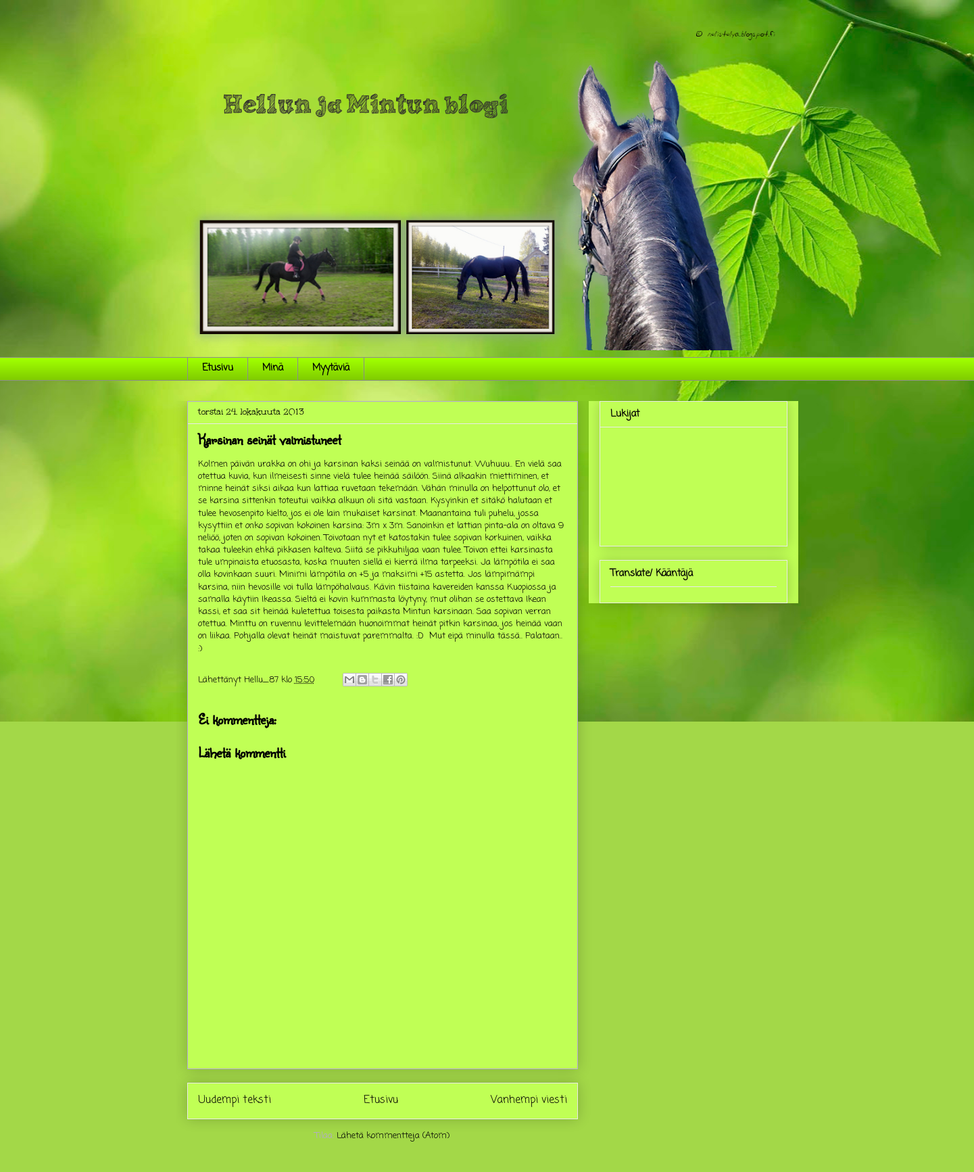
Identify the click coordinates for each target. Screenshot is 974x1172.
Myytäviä (330, 368)
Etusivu (217, 368)
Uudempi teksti (234, 1100)
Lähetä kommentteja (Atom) (393, 1135)
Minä (272, 368)
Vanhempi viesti (529, 1100)
